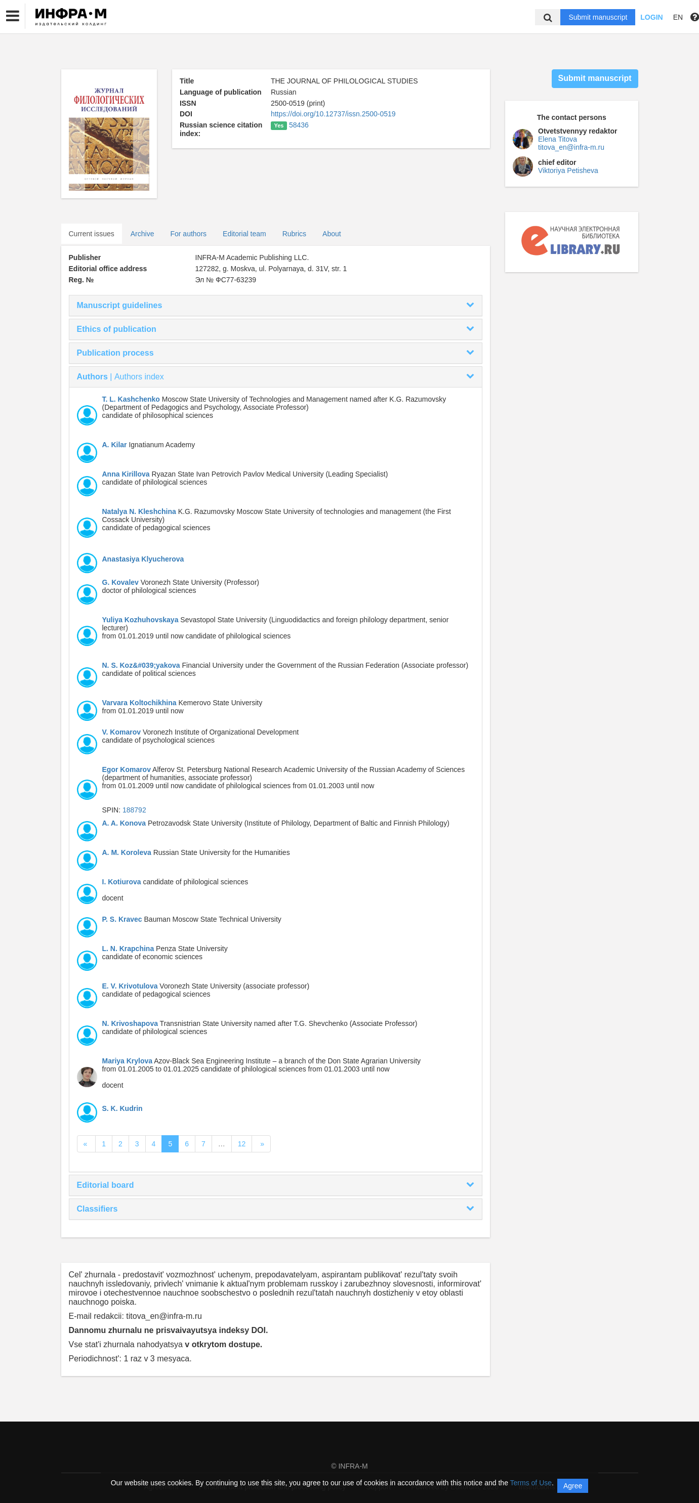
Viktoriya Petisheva (568, 170)
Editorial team (244, 234)
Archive (142, 234)
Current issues (91, 234)
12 (242, 1144)
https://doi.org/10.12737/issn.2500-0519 (333, 114)
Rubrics (294, 234)
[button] (12, 16)
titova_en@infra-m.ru (571, 147)
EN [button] (678, 17)
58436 (299, 125)
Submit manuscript (597, 17)
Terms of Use (531, 1483)
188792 (134, 810)
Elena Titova (557, 139)
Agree (572, 1486)
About (331, 234)
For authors (188, 234)
